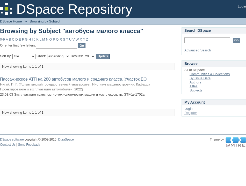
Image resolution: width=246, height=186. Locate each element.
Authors (195, 82)
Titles (194, 86)
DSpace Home (11, 21)
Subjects (196, 90)
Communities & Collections (210, 74)
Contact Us (8, 144)
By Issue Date (200, 78)
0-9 (2, 39)
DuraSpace (66, 139)
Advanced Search (197, 50)
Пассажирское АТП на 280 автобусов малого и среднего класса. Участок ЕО (73, 79)
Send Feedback (29, 144)
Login (242, 6)
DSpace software (12, 139)
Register (190, 113)
